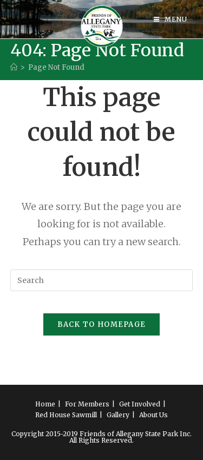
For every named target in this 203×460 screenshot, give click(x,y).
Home (45, 404)
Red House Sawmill (66, 415)
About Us (153, 415)
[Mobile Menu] (170, 19)
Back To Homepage (101, 324)
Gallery (118, 415)
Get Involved (139, 404)
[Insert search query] (101, 280)
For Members (87, 404)
